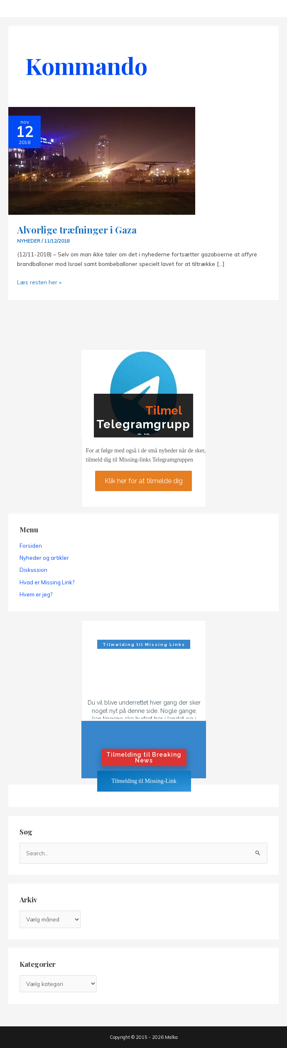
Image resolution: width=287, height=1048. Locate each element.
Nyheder (28, 241)
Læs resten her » (39, 282)
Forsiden (31, 545)
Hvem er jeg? (36, 594)
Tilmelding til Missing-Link (144, 781)
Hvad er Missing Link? (47, 582)
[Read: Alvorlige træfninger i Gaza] (101, 160)
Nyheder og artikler (44, 557)
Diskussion (33, 569)
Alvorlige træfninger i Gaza (77, 229)
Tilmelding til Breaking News (144, 757)
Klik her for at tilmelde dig (143, 480)
